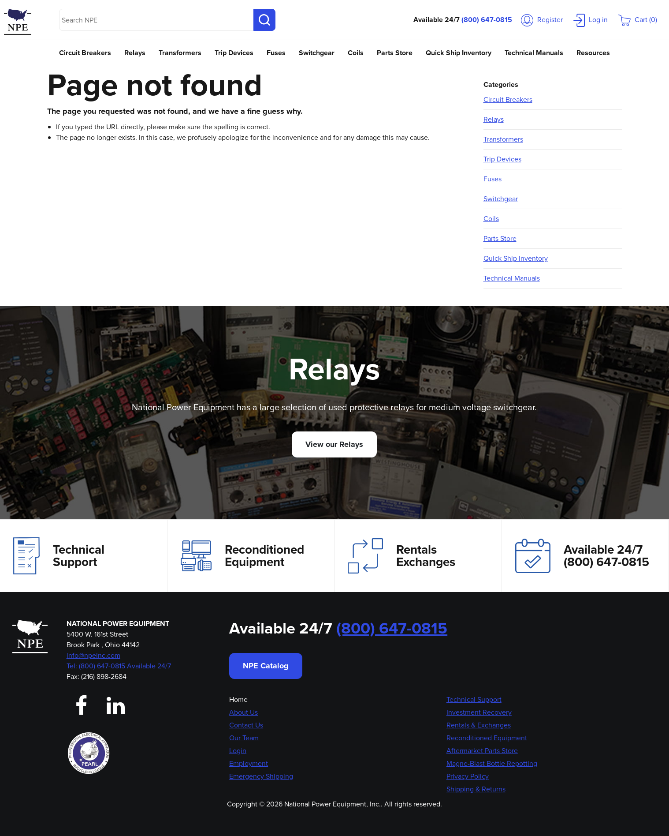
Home (238, 699)
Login (237, 751)
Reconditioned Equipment (242, 555)
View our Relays (334, 444)
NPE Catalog (266, 665)
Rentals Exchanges (401, 556)
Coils (356, 53)
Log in (590, 20)
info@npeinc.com (93, 655)
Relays (134, 53)
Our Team (244, 738)
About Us (243, 712)
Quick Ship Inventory (458, 53)
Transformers (180, 53)
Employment (248, 763)
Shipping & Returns (475, 789)
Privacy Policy (467, 776)
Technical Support (58, 555)
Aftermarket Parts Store (482, 751)
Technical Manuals (534, 53)
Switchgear (316, 53)
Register (542, 20)
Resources (593, 53)
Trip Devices (234, 53)
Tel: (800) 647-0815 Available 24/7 (119, 666)
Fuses (276, 53)
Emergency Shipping (261, 776)
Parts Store (395, 53)
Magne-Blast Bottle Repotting (491, 763)
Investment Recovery (479, 712)
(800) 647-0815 (486, 20)
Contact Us (246, 725)
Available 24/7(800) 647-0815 (582, 556)
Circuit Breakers (85, 53)
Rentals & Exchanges (478, 725)
